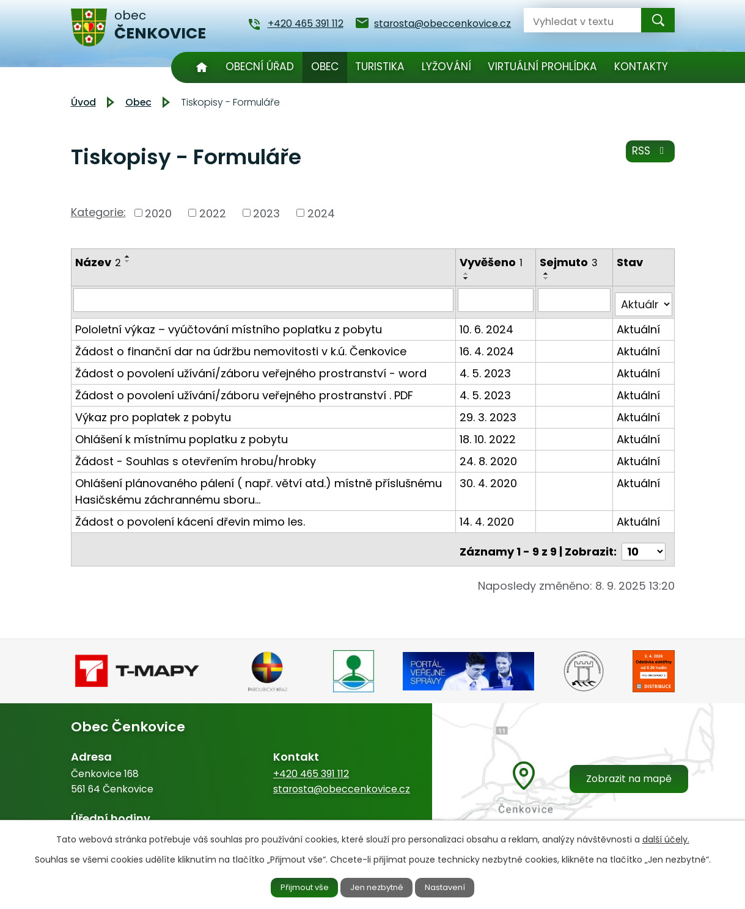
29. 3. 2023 (488, 412)
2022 (212, 212)
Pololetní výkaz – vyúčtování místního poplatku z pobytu (228, 324)
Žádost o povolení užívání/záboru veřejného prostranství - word (251, 368)
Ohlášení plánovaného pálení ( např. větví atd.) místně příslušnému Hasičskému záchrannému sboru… (258, 486)
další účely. (665, 837)
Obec (325, 66)
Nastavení (456, 886)
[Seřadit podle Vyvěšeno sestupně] (467, 278)
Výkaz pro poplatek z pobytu (153, 412)
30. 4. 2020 (489, 478)
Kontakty (641, 66)
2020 (158, 212)
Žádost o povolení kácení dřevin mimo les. (190, 516)
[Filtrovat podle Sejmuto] (574, 299)
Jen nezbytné (377, 886)
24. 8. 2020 (489, 456)
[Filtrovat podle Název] (264, 299)
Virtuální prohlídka (542, 66)
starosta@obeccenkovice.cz (341, 779)
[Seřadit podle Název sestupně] (127, 261)
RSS (648, 155)
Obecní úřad (260, 66)
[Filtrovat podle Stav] (643, 299)
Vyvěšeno (491, 262)
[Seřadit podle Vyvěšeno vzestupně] (467, 273)
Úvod (202, 67)
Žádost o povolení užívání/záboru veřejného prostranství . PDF (244, 390)
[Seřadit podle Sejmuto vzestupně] (547, 273)
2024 (321, 212)
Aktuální (639, 324)
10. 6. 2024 (487, 324)
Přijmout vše (294, 886)
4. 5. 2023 (486, 368)
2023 (266, 212)
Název (98, 262)
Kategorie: (98, 212)
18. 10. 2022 (488, 434)
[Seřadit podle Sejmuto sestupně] (547, 278)
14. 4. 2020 (487, 516)
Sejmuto (569, 262)
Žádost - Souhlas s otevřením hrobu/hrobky (195, 456)
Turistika (380, 66)
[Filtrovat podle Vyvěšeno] (496, 299)
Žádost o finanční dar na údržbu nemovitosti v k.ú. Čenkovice (240, 346)
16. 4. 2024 (487, 346)
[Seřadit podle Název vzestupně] (127, 256)
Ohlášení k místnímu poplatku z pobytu (181, 434)
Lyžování (446, 66)
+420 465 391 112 (311, 764)
